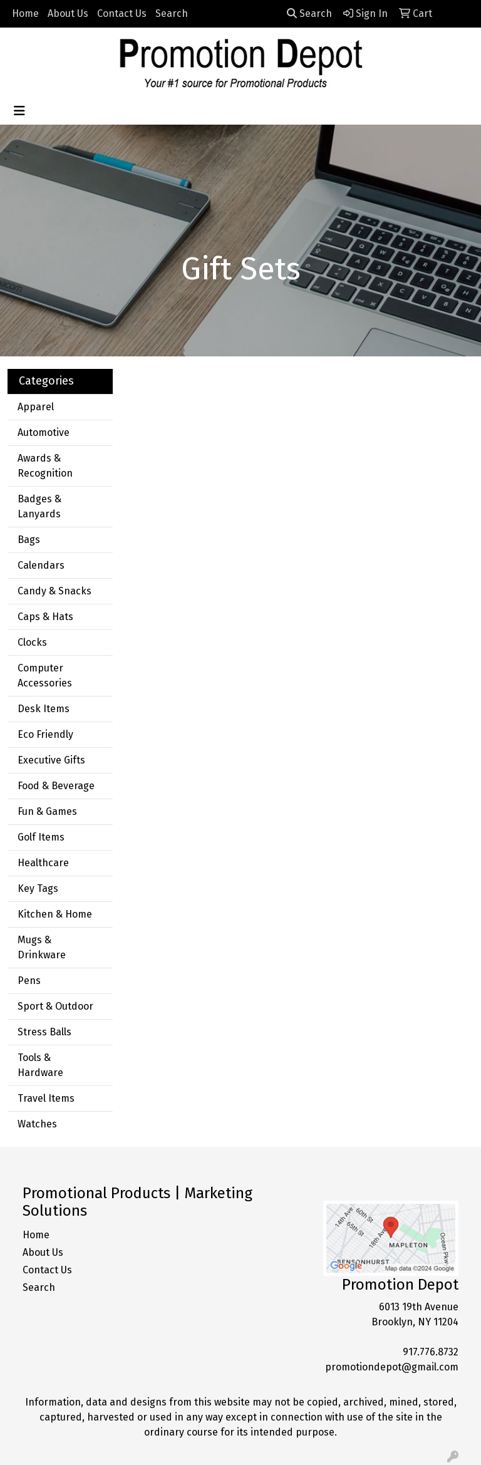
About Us (68, 13)
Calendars (41, 565)
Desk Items (44, 709)
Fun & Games (47, 811)
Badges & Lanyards (39, 506)
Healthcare (43, 863)
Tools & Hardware (40, 1065)
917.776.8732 (430, 1352)
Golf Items (41, 837)
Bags (29, 540)
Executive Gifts (51, 760)
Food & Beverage (56, 786)
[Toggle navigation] (19, 111)
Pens (29, 980)
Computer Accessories (45, 675)
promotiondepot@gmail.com (391, 1367)
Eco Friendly (45, 734)
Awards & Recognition (45, 465)
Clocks (32, 642)
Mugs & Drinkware (42, 947)
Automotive (44, 432)
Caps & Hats (45, 617)
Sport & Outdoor (55, 1006)
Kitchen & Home (55, 914)
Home (25, 13)
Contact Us (122, 13)
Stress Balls (44, 1032)
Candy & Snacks (54, 591)
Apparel (36, 407)
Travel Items (46, 1098)
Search (171, 13)
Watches (37, 1124)
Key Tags (38, 888)
